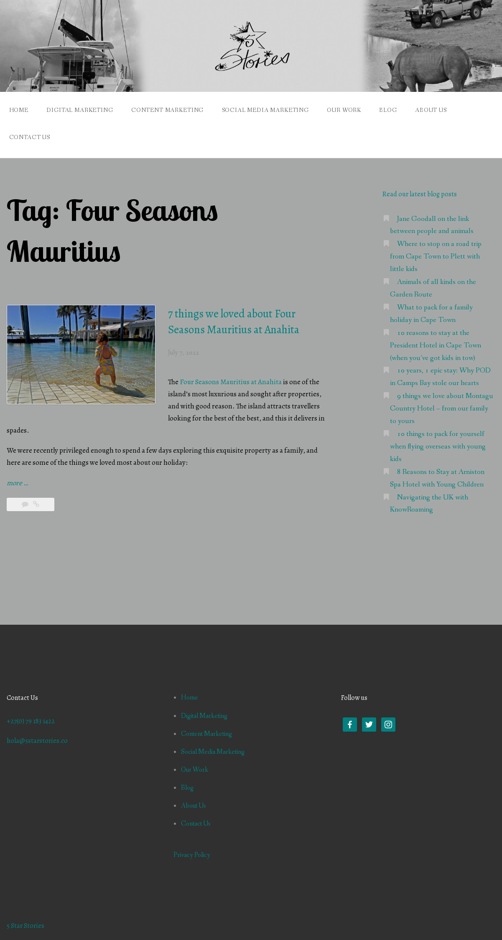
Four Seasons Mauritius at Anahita (231, 382)
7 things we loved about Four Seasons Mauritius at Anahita (233, 321)
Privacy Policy (191, 855)
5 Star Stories (25, 925)
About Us (431, 110)
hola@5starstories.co (37, 740)
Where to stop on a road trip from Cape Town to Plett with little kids (436, 256)
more (17, 483)
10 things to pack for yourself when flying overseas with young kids (438, 446)
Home (18, 110)
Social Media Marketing (265, 110)
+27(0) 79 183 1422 (31, 721)
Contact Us (29, 137)
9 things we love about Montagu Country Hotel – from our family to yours (441, 408)
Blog (388, 110)
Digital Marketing (79, 110)
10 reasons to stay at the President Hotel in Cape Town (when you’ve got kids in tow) (435, 345)
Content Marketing (167, 110)
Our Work (344, 110)
